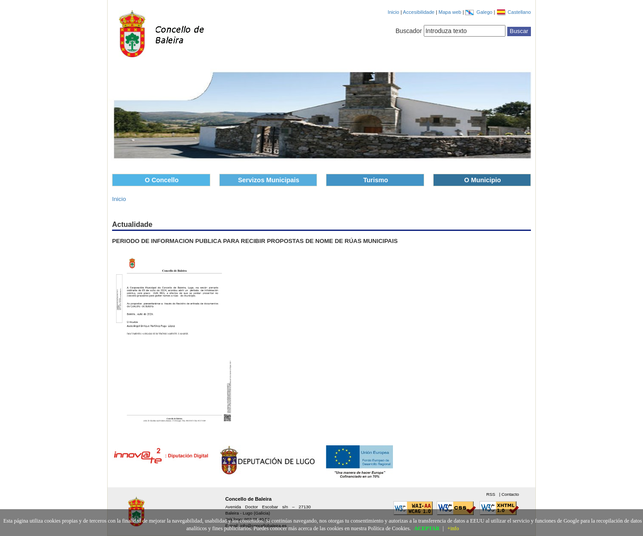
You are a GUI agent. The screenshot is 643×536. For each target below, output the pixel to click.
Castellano (519, 12)
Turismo (375, 180)
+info (453, 528)
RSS (491, 494)
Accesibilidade (419, 12)
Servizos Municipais (268, 180)
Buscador (409, 30)
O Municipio (482, 180)
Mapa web (450, 12)
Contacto (510, 494)
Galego (485, 12)
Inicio (393, 12)
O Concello (162, 180)
